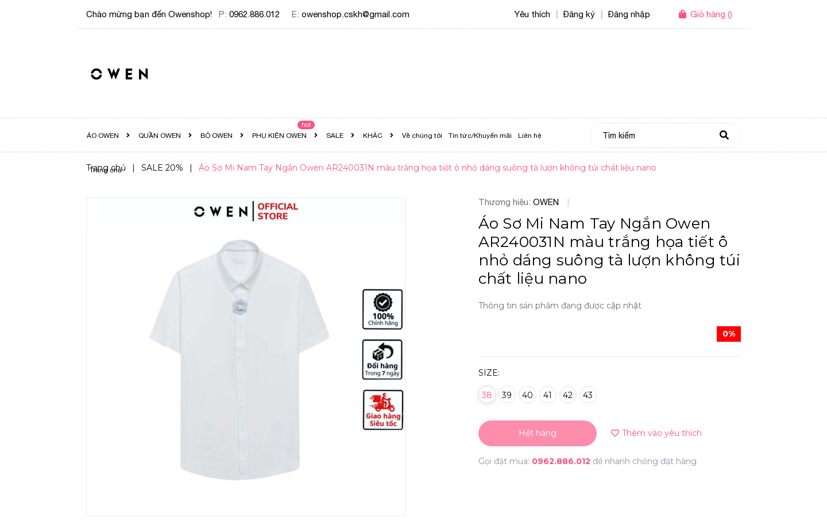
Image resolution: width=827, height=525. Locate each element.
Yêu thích (532, 14)
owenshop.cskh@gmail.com (355, 14)
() (711, 14)
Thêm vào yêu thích (656, 433)
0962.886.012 (254, 14)
